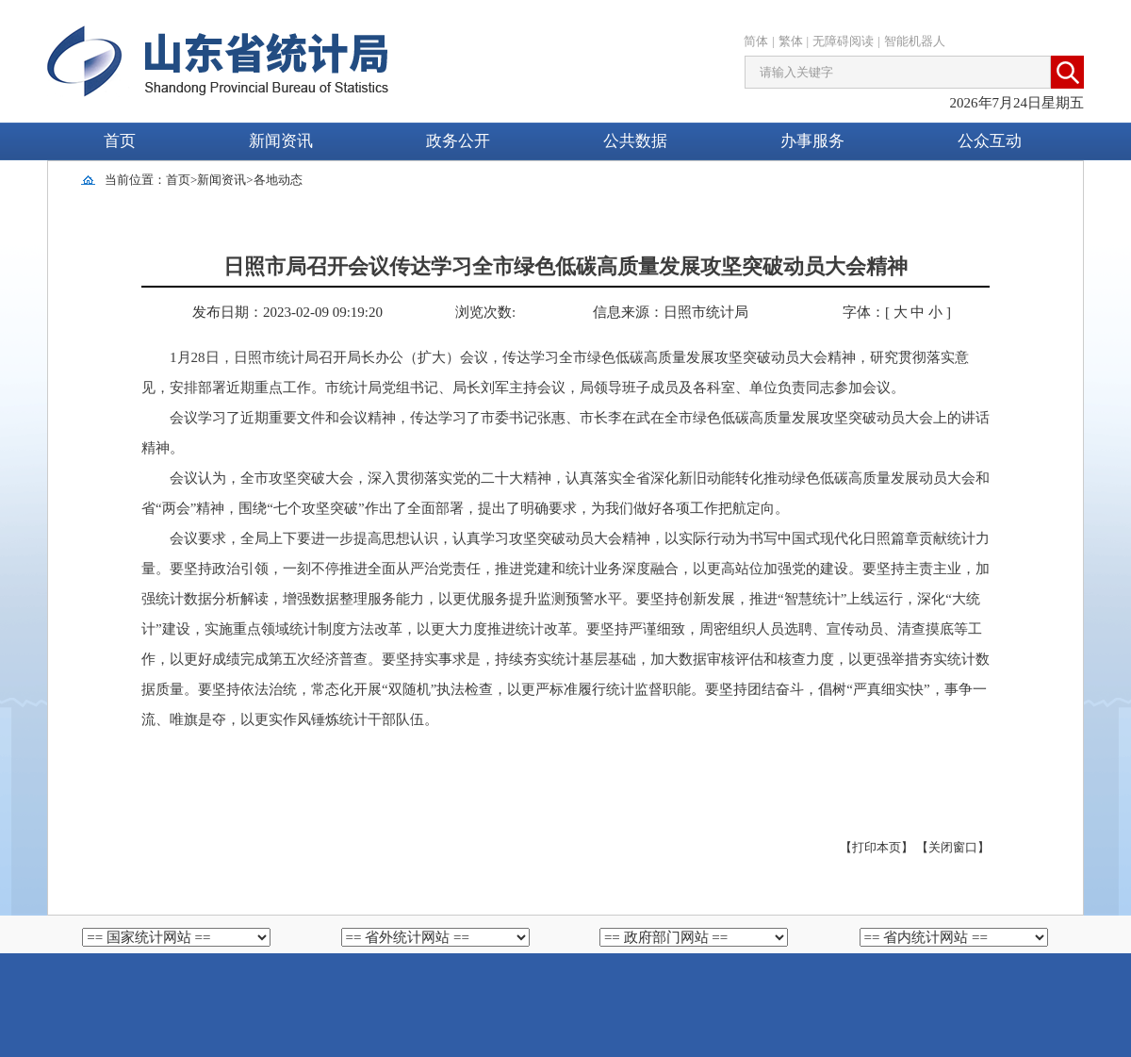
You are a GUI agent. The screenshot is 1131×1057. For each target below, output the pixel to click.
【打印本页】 (876, 847)
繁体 (791, 41)
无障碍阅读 (843, 41)
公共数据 (635, 141)
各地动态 (278, 180)
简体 (756, 41)
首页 (120, 141)
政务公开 (458, 141)
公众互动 (990, 141)
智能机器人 (914, 41)
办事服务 (812, 141)
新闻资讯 (281, 141)
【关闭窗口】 (953, 847)
